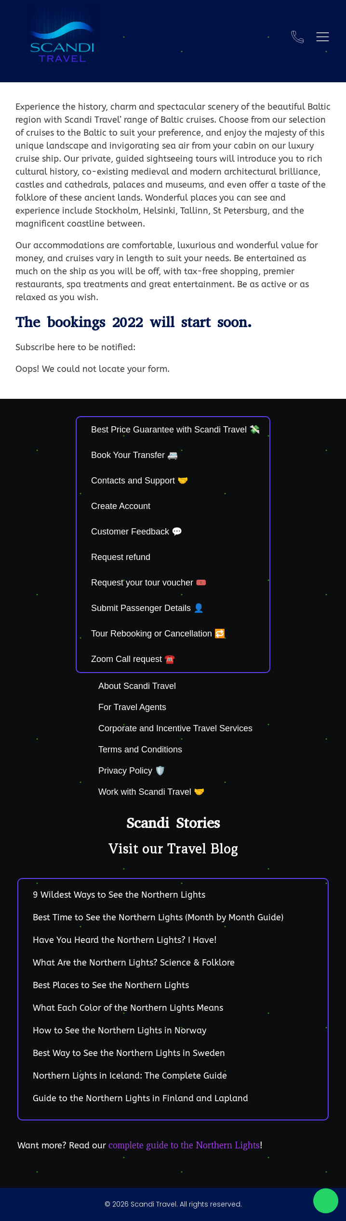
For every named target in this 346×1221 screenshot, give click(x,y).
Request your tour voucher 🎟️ (148, 582)
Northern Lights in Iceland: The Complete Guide (130, 1075)
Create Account (120, 506)
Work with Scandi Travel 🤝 (151, 792)
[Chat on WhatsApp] (325, 1200)
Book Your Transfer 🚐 (134, 455)
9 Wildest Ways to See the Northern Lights (119, 895)
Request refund (120, 557)
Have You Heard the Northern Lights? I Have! (125, 940)
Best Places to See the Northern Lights (111, 985)
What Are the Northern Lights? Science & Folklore (134, 962)
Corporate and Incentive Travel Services (175, 728)
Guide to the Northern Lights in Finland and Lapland (140, 1098)
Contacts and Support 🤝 (139, 480)
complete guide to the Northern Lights (184, 1145)
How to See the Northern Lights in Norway (119, 1030)
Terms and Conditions (140, 749)
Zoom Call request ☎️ (133, 659)
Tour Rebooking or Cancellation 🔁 (158, 633)
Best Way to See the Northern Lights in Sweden (129, 1053)
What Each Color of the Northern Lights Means (128, 1008)
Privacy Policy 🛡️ (131, 771)
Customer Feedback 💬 (136, 531)
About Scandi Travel (137, 686)
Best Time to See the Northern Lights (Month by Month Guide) (158, 917)
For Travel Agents (132, 707)
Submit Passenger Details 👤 (147, 608)
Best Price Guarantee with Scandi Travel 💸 (175, 429)
